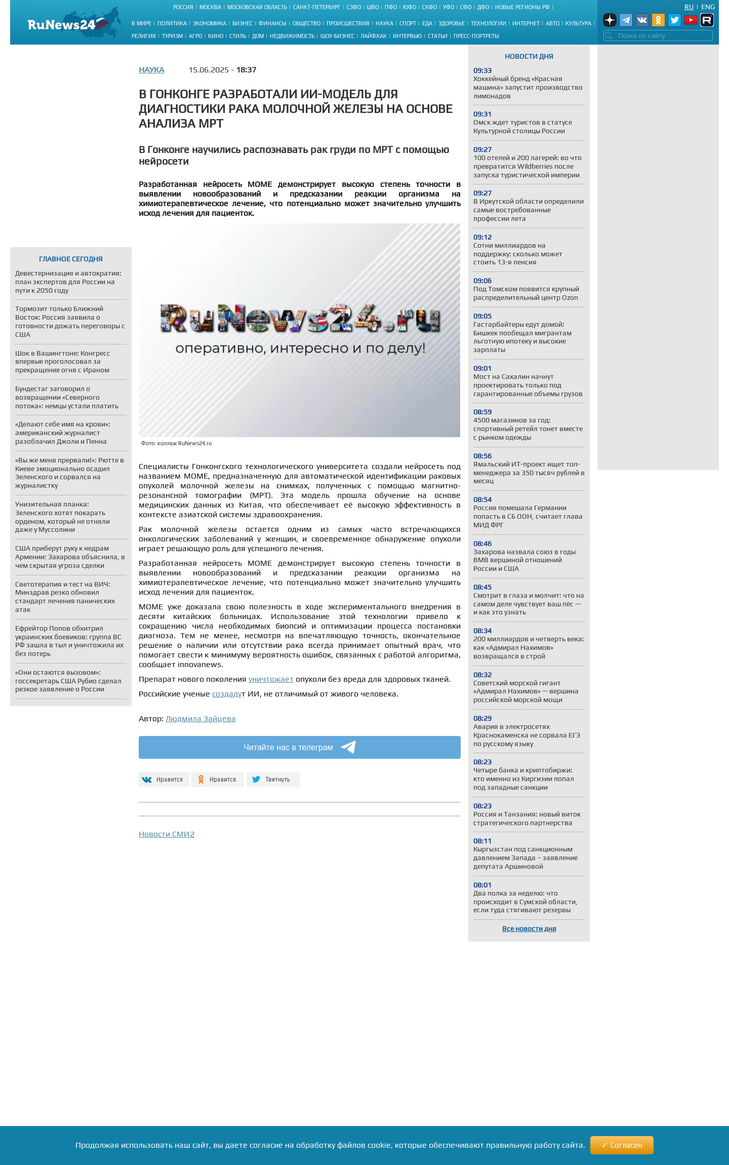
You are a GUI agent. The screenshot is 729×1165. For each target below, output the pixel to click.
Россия (183, 7)
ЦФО (373, 7)
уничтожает (271, 679)
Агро (195, 36)
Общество (306, 23)
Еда (427, 23)
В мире (141, 23)
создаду (226, 693)
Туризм (172, 36)
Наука (384, 23)
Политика (172, 23)
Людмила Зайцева (201, 718)
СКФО (429, 7)
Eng (708, 7)
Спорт (407, 23)
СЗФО (354, 7)
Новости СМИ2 (166, 834)
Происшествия (348, 23)
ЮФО (409, 7)
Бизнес (242, 23)
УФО (448, 7)
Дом (258, 36)
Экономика (209, 23)
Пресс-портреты (476, 36)
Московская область (257, 7)
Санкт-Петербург (317, 7)
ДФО (483, 7)
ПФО (391, 7)
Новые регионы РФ (522, 7)
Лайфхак (373, 36)
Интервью (407, 36)
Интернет (526, 23)
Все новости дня (529, 928)
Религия (144, 36)
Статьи (438, 36)
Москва (210, 7)
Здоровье (451, 23)
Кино (215, 36)
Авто (552, 23)
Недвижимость (292, 36)
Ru (689, 7)
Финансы (273, 23)
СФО (465, 7)
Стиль (237, 36)
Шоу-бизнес (337, 36)
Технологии (488, 23)
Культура (578, 23)
